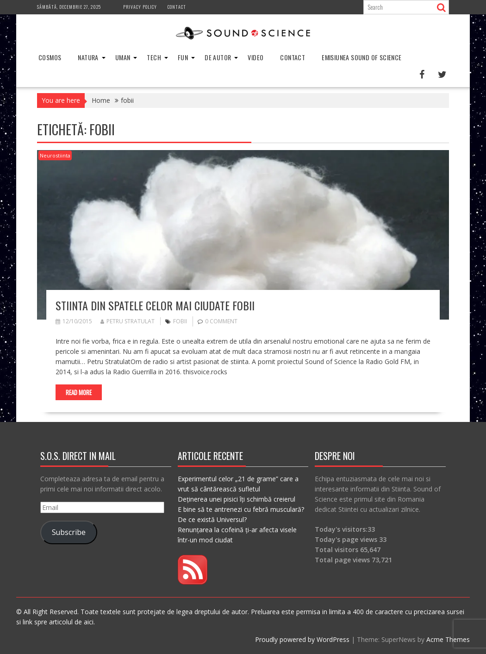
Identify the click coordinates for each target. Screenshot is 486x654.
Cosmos (49, 57)
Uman (123, 57)
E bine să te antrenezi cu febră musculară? (241, 509)
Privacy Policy (140, 6)
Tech (154, 57)
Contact (177, 6)
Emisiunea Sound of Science (361, 57)
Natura (88, 57)
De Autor (218, 57)
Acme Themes (448, 639)
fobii (180, 321)
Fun (183, 57)
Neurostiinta (55, 155)
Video (255, 57)
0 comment (221, 321)
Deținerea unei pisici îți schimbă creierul (236, 499)
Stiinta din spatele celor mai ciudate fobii (155, 305)
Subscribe (69, 532)
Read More (79, 392)
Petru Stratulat (127, 321)
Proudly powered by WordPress (302, 639)
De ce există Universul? (212, 519)
